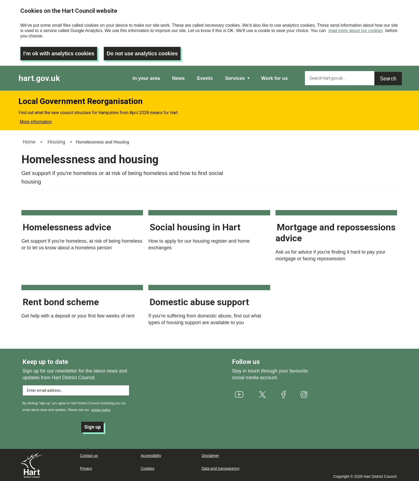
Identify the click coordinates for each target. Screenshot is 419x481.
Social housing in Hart (195, 225)
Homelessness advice (67, 225)
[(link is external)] (239, 393)
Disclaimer (210, 455)
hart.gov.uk (39, 77)
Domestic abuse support (199, 300)
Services (235, 77)
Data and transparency (220, 468)
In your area (146, 77)
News (178, 77)
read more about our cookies (355, 30)
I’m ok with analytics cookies (60, 52)
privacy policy (101, 408)
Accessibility (151, 455)
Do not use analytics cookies (146, 52)
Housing (56, 140)
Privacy (86, 468)
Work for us (274, 77)
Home (29, 140)
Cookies (147, 468)
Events (205, 77)
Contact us (89, 455)
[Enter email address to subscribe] (75, 389)
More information (36, 120)
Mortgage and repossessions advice (335, 231)
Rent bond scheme (61, 300)
